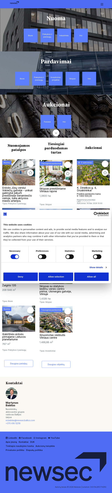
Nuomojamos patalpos (19, 148)
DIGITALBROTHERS (98, 487)
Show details (96, 267)
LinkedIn (11, 438)
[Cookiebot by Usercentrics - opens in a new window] (96, 214)
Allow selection (56, 276)
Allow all (91, 276)
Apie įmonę (11, 442)
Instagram (39, 438)
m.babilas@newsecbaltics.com (16, 420)
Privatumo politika (15, 450)
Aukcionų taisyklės (45, 446)
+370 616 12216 (13, 423)
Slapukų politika (34, 450)
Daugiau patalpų (18, 363)
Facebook (25, 438)
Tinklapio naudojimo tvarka (20, 446)
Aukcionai (93, 148)
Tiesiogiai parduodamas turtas (56, 148)
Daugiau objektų (56, 364)
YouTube (54, 438)
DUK (32, 442)
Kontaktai (23, 442)
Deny (20, 276)
